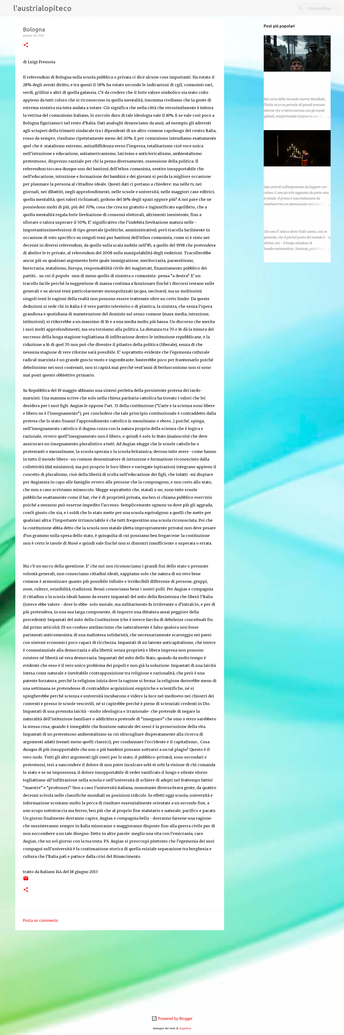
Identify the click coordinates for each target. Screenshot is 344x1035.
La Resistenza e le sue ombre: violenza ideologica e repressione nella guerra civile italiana (293, 82)
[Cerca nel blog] (315, 8)
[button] (26, 45)
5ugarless (185, 1028)
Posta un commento (40, 920)
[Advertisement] (119, 970)
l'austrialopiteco (42, 8)
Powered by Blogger (172, 1018)
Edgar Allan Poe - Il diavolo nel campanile (296, 222)
